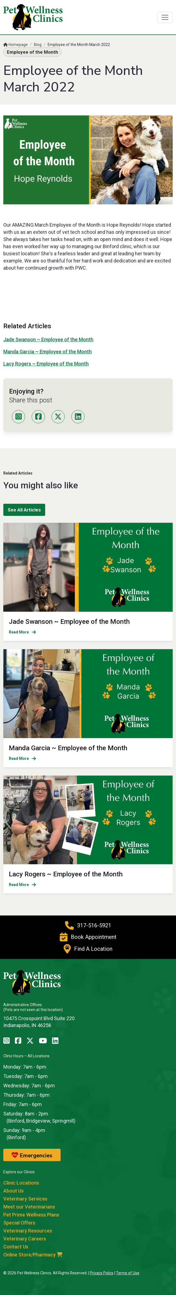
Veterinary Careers (24, 1239)
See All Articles (24, 510)
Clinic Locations (21, 1183)
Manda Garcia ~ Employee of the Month (47, 351)
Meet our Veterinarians (29, 1207)
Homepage (15, 44)
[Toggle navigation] (165, 17)
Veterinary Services (25, 1199)
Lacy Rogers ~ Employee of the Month (46, 364)
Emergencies (32, 1155)
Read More (22, 632)
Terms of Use (127, 1273)
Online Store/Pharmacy (32, 1255)
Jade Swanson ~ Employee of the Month (48, 339)
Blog (38, 44)
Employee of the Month (32, 52)
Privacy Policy (101, 1273)
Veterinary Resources (27, 1231)
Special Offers (19, 1223)
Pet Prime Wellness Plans (31, 1215)
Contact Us (15, 1247)
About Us (13, 1191)
